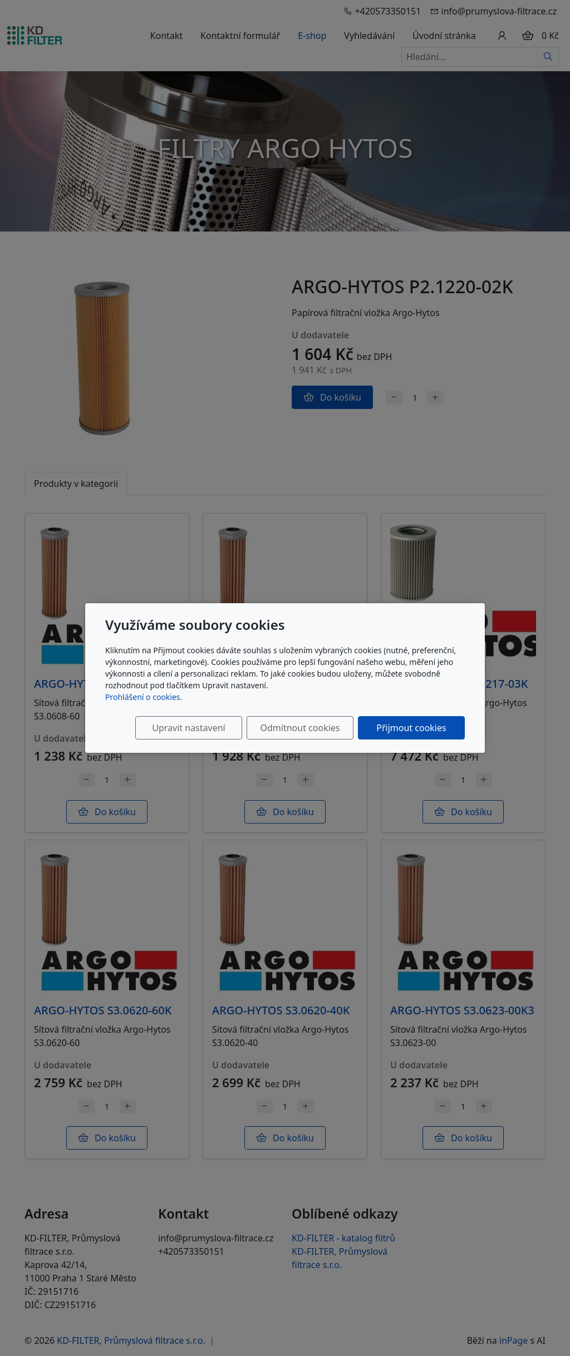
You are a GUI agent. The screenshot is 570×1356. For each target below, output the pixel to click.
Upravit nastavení (188, 728)
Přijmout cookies (411, 728)
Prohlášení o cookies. (143, 697)
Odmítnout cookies (300, 728)
